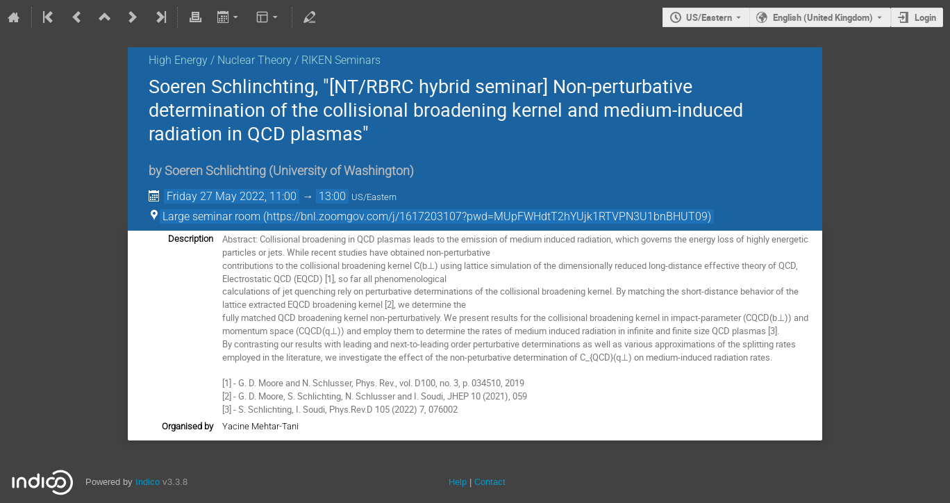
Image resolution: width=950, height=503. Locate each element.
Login (925, 17)
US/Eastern (709, 17)
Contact (490, 482)
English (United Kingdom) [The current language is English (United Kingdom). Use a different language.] (823, 17)
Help (458, 482)
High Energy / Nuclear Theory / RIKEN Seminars (265, 60)
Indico (147, 482)
